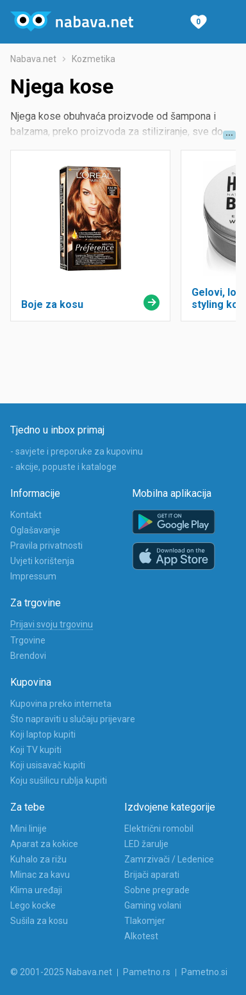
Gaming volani (152, 905)
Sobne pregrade (157, 890)
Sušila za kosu (39, 921)
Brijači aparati (151, 875)
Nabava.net (33, 59)
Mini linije (28, 828)
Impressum (33, 576)
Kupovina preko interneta (60, 704)
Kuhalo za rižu (38, 859)
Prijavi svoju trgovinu (51, 624)
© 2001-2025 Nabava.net (61, 972)
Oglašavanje (35, 530)
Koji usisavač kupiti (47, 765)
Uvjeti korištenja (42, 561)
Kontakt (26, 515)
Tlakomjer (144, 921)
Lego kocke (33, 905)
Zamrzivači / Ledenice (169, 859)
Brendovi (28, 656)
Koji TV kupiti (36, 750)
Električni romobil (158, 828)
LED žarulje (146, 844)
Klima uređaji (36, 890)
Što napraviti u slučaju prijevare (72, 719)
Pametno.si (204, 972)
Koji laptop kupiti (43, 734)
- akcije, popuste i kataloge (63, 467)
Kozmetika (93, 59)
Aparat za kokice (44, 844)
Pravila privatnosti (46, 545)
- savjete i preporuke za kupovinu (76, 451)
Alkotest (141, 936)
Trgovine (27, 640)
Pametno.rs (146, 972)
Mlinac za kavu (40, 875)
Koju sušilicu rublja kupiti (58, 780)
